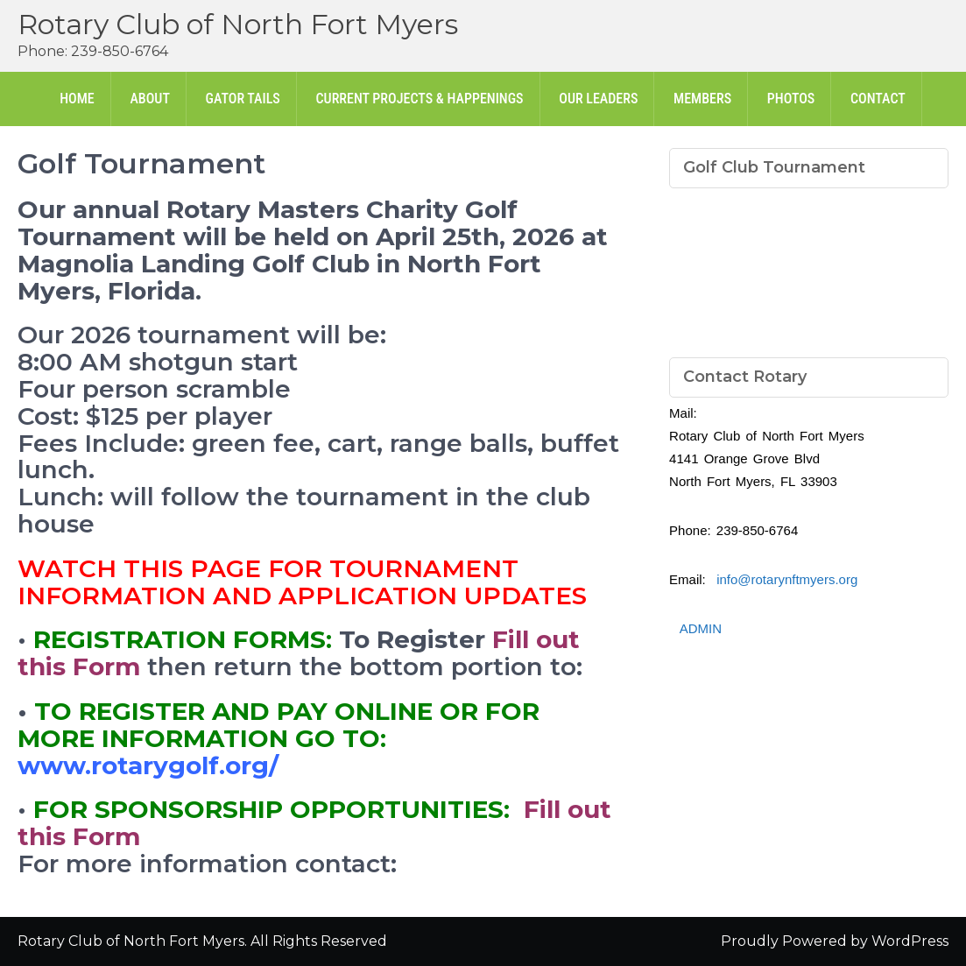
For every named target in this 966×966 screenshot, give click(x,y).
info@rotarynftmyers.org (786, 579)
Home (77, 98)
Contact (878, 98)
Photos (790, 98)
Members (702, 98)
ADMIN (701, 628)
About (150, 98)
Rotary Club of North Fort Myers (238, 24)
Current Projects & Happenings (419, 98)
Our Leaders (598, 98)
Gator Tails (243, 98)
